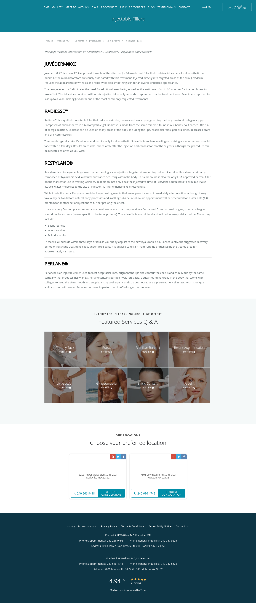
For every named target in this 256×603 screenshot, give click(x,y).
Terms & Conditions (132, 526)
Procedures (95, 40)
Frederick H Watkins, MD (57, 40)
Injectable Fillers (133, 40)
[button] (237, 7)
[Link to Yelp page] (113, 456)
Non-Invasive (113, 40)
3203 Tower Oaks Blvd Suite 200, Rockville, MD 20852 (98, 476)
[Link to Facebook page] (123, 456)
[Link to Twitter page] (118, 456)
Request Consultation (111, 493)
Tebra (143, 590)
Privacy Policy (109, 526)
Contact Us (182, 526)
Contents (80, 40)
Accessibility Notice (160, 526)
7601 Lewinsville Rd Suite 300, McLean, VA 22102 (158, 476)
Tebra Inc (91, 526)
